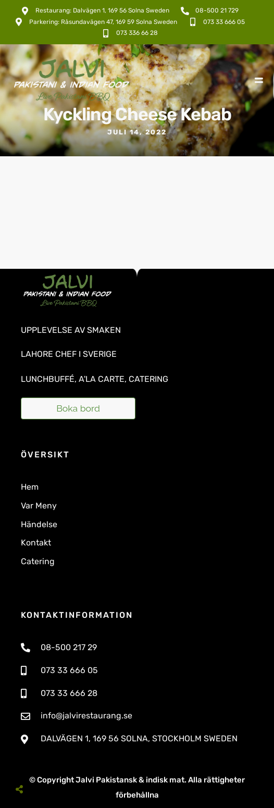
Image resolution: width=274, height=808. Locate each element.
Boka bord (78, 408)
